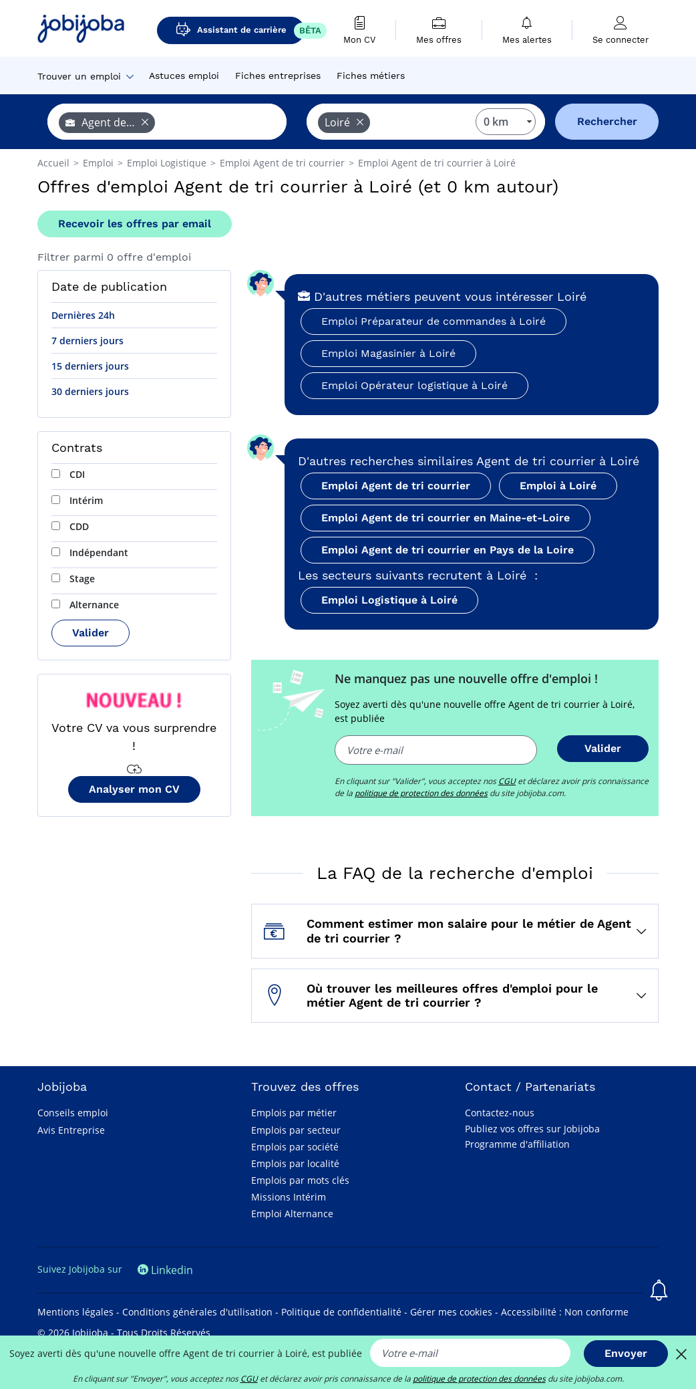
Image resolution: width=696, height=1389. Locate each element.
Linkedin (165, 1270)
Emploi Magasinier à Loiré (388, 353)
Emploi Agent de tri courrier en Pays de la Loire (447, 549)
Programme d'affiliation (517, 1144)
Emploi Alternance (292, 1213)
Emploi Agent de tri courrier (395, 485)
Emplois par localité (295, 1163)
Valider (90, 632)
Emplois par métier (294, 1112)
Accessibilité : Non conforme (565, 1311)
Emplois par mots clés (300, 1180)
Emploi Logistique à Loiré (389, 600)
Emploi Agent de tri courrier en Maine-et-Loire (445, 517)
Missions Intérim (288, 1196)
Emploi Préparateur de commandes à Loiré (433, 321)
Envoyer (625, 1353)
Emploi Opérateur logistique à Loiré (414, 385)
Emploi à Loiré (558, 485)
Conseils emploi (72, 1112)
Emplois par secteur (296, 1130)
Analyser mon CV (134, 789)
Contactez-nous (499, 1112)
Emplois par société (295, 1146)
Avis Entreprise (71, 1130)
